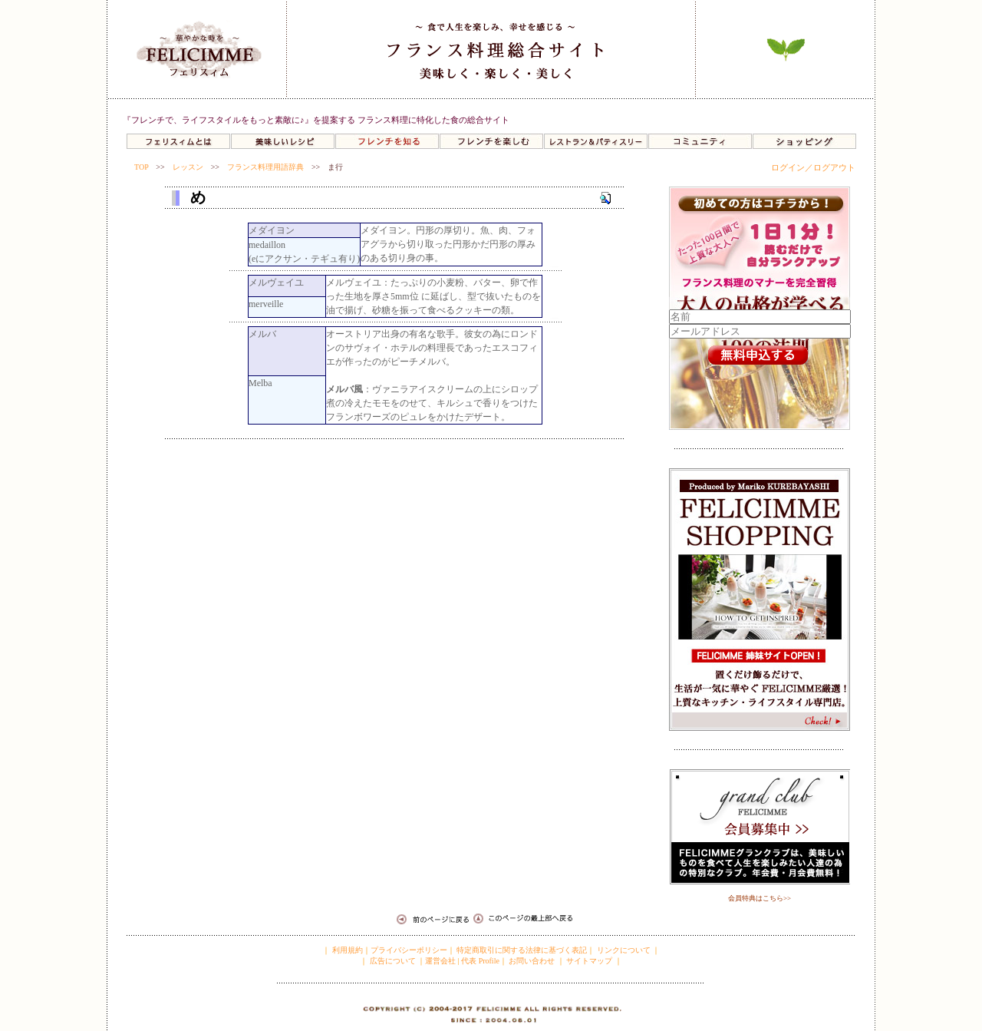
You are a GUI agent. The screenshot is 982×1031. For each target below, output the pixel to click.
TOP (141, 167)
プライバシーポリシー (409, 950)
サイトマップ (589, 961)
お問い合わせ (532, 961)
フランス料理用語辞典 (265, 167)
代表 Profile (480, 961)
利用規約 (346, 950)
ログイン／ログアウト (813, 167)
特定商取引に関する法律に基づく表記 (521, 950)
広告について (391, 961)
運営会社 (440, 961)
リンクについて (624, 950)
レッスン (188, 167)
